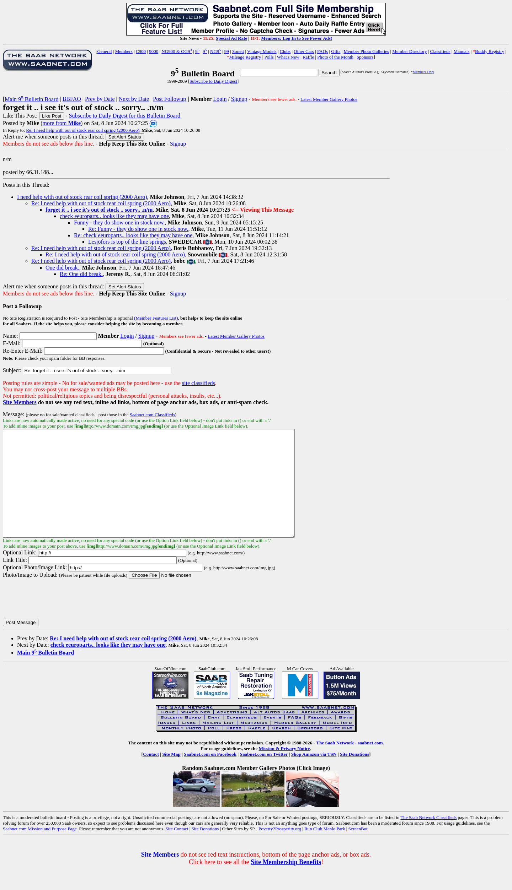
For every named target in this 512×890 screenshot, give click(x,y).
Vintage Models (262, 51)
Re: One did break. (81, 274)
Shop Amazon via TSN (314, 775)
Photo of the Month (335, 57)
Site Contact (176, 850)
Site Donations (354, 775)
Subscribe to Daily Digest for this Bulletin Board (124, 116)
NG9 (215, 51)
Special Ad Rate (231, 38)
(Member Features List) (156, 318)
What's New (288, 57)
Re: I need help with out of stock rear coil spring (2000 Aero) (82, 130)
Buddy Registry (489, 51)
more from (62, 123)
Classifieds (440, 51)
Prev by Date (100, 99)
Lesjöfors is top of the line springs (127, 242)
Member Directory (409, 51)
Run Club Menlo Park (324, 850)
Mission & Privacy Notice (284, 769)
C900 (141, 51)
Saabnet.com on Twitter (264, 775)
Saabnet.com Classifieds (152, 414)
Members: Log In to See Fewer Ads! (296, 38)
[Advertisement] (449, 198)
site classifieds (198, 383)
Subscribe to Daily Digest (213, 81)
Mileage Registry (245, 57)
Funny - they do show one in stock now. (119, 222)
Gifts (335, 51)
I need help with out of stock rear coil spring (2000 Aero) (82, 197)
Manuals (462, 51)
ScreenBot (358, 850)
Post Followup (169, 99)
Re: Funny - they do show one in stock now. (138, 229)
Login (219, 99)
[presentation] (57, 620)
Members (124, 51)
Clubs (285, 51)
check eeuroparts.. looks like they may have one (114, 216)
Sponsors (365, 57)
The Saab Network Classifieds (428, 838)
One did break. (62, 268)
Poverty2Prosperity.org (279, 850)
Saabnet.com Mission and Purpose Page (40, 850)
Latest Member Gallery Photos (328, 99)
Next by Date (134, 99)
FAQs (322, 51)
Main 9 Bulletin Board (31, 99)
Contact (151, 775)
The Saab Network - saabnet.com (349, 764)
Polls (269, 57)
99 (226, 51)
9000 (153, 51)
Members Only (423, 72)
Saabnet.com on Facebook (210, 775)
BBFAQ (72, 99)
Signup (239, 99)
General (104, 51)
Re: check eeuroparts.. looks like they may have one (133, 235)
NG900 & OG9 (176, 51)
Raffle (308, 57)
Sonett (238, 51)
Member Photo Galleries (366, 51)
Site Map (171, 775)
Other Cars (304, 51)
